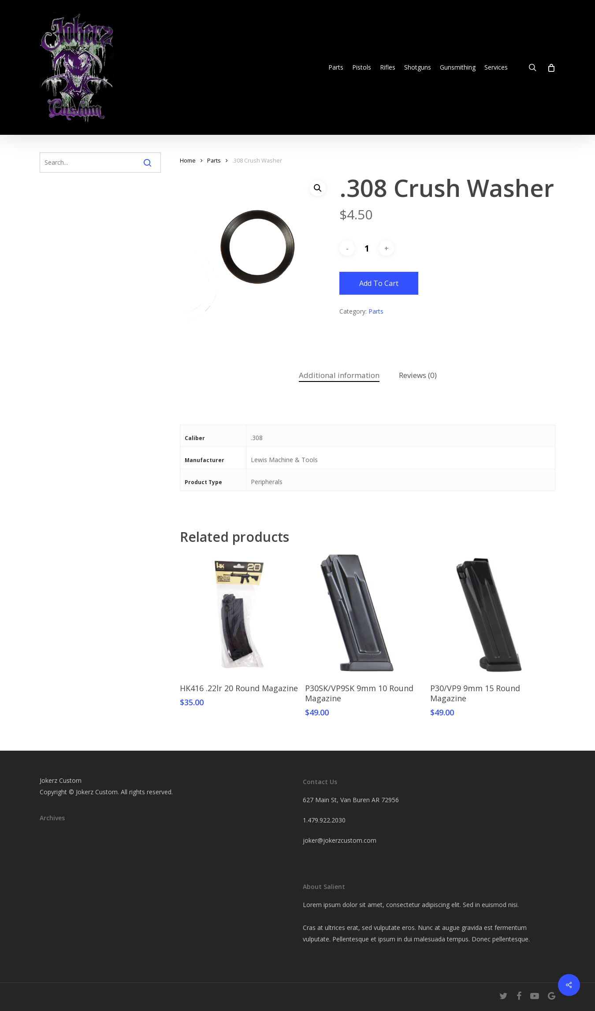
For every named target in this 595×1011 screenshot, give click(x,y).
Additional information (339, 375)
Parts (214, 160)
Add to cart (378, 283)
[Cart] (550, 67)
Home (188, 160)
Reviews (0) (418, 375)
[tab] (339, 375)
